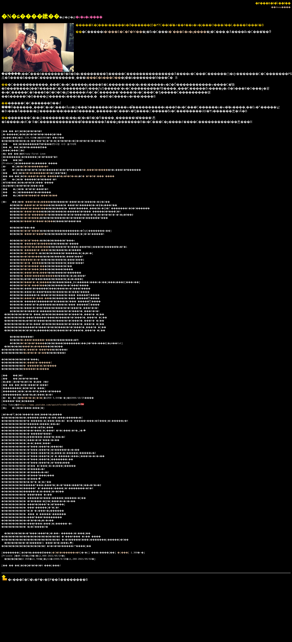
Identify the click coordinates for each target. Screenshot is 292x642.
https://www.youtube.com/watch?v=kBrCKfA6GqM (48, 404)
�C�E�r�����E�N (38, 215)
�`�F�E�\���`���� (112, 176)
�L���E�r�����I (42, 362)
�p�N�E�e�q (79, 176)
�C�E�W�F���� (36, 343)
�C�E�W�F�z (32, 253)
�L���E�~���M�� (42, 349)
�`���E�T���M (36, 234)
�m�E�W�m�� (33, 256)
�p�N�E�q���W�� (38, 247)
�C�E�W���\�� (36, 266)
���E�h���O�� (104, 77)
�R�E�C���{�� (36, 269)
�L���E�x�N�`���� (46, 176)
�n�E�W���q (33, 218)
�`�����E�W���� (39, 243)
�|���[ (141, 552)
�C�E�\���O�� (36, 285)
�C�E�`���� (34, 263)
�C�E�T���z (33, 240)
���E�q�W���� (39, 346)
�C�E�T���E (33, 231)
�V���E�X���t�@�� (40, 221)
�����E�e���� (41, 369)
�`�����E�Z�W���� (45, 366)
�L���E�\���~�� (38, 298)
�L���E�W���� (108, 170)
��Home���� (281, 7)
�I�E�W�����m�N (38, 166)
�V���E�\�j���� (38, 282)
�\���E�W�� (34, 211)
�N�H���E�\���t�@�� (44, 195)
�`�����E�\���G (38, 250)
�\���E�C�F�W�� (123, 32)
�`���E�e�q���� (187, 32)
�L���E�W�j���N (38, 272)
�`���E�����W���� (42, 276)
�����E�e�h (34, 260)
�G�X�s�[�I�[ (35, 398)
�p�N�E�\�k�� (39, 353)
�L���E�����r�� (39, 340)
